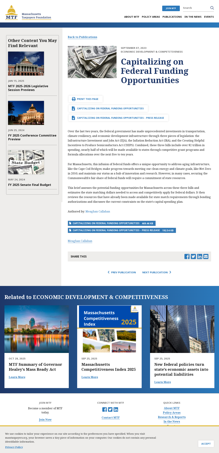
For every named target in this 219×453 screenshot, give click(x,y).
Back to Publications (82, 37)
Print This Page (87, 99)
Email (205, 256)
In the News (172, 421)
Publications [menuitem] (172, 16)
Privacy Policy (14, 448)
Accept (206, 444)
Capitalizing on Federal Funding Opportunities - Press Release (120, 117)
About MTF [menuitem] (131, 16)
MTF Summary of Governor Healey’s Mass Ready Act (35, 367)
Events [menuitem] (209, 16)
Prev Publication (123, 272)
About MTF (172, 408)
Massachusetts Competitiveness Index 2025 (108, 367)
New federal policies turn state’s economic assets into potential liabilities (181, 369)
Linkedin (115, 409)
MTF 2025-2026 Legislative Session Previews (28, 88)
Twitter (110, 409)
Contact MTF (111, 417)
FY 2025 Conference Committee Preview (32, 137)
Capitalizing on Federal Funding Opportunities (110, 108)
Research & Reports (172, 417)
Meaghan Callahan (98, 211)
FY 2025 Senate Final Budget (29, 185)
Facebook (104, 409)
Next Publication (155, 272)
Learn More (17, 377)
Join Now (45, 419)
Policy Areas (172, 412)
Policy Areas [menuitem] (151, 16)
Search (212, 8)
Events (172, 426)
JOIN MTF (171, 8)
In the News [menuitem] (193, 16)
